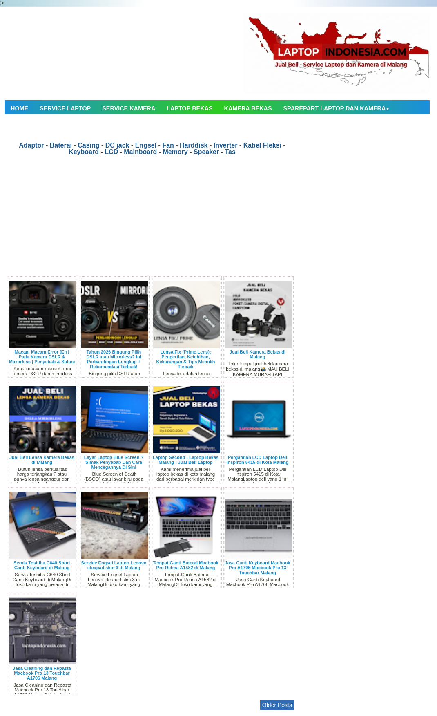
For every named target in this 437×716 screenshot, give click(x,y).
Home (19, 108)
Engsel (145, 145)
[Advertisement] (152, 219)
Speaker (206, 151)
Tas (230, 151)
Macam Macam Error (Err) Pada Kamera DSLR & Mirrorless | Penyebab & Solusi (42, 356)
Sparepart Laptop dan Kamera (336, 108)
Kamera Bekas (248, 108)
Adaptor (31, 145)
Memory (175, 151)
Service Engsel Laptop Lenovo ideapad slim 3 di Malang (113, 565)
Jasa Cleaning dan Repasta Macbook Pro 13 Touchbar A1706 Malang (42, 673)
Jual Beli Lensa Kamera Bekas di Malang (41, 460)
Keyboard (84, 151)
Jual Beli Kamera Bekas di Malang (257, 354)
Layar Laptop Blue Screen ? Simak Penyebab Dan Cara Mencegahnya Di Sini (113, 462)
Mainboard (140, 151)
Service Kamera (128, 108)
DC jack (117, 145)
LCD (111, 151)
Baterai (61, 145)
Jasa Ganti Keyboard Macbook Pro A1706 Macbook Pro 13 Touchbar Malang (257, 567)
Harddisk (193, 145)
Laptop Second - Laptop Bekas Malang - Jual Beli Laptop (185, 460)
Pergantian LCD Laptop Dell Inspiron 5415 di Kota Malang (257, 460)
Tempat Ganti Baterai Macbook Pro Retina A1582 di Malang (185, 565)
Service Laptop (65, 108)
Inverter (226, 145)
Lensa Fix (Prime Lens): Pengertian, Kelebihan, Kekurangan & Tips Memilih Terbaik (185, 359)
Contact (25, 125)
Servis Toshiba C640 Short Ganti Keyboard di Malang (41, 565)
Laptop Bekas (189, 108)
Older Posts (277, 705)
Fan (168, 145)
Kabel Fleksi (262, 145)
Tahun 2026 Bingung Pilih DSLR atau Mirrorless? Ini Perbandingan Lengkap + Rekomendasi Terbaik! (113, 359)
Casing (88, 145)
